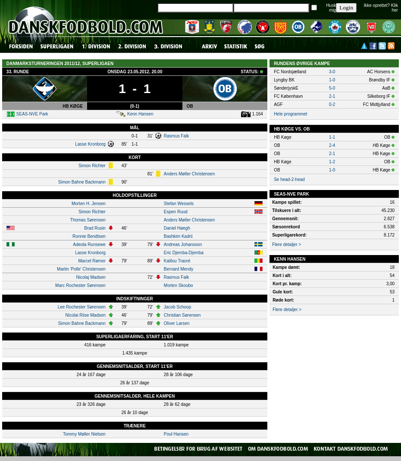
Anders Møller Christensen (189, 173)
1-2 (332, 161)
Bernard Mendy (178, 269)
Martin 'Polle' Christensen (81, 269)
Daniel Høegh (177, 228)
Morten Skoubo (178, 285)
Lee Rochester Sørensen (82, 307)
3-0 (332, 71)
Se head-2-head (289, 179)
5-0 (332, 88)
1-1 (332, 137)
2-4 (332, 145)
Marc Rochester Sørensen (80, 285)
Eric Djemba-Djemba (184, 252)
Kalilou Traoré (177, 261)
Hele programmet (290, 114)
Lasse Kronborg (90, 144)
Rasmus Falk (176, 136)
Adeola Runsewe (89, 244)
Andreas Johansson (183, 244)
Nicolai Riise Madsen (85, 315)
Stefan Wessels (179, 203)
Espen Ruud (176, 211)
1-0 (332, 80)
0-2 (332, 104)
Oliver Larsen (176, 323)
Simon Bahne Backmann (82, 182)
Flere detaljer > (286, 244)
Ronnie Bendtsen (89, 236)
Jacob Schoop (177, 307)
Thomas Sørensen (88, 220)
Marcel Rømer (91, 261)
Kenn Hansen (140, 114)
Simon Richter (92, 165)
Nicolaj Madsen (90, 277)
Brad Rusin (94, 228)
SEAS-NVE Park (32, 114)
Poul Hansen (176, 434)
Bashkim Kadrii (178, 236)
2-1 (332, 96)
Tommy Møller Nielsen (84, 434)
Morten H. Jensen (89, 203)
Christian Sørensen (182, 315)
